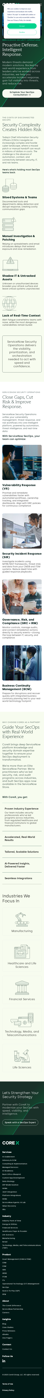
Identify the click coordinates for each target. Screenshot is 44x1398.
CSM (4, 1266)
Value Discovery (9, 1206)
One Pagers (7, 1338)
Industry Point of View (11, 1221)
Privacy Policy (8, 1390)
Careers (5, 1313)
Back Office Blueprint (11, 1174)
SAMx (4, 1199)
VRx (4, 1210)
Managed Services (10, 1167)
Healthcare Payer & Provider (14, 1231)
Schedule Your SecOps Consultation (22, 93)
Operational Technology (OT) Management (20, 1284)
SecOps (5, 1287)
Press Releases (8, 1331)
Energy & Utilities (9, 1224)
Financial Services (10, 1228)
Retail (4, 1242)
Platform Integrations (11, 1195)
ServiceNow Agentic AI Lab (14, 1202)
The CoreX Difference (11, 1306)
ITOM (4, 1277)
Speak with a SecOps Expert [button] (20, 1122)
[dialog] (22, 21)
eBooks (5, 1334)
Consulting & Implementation (14, 1164)
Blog (4, 1324)
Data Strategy (8, 1181)
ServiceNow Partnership (12, 1309)
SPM (4, 1294)
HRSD (4, 1273)
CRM (4, 1263)
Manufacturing (8, 1238)
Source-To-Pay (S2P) (11, 1291)
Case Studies (7, 1327)
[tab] (22, 817)
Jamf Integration (9, 1192)
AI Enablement (8, 1157)
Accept (22, 26)
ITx (3, 1280)
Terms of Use (7, 1384)
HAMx (4, 1188)
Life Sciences (8, 1235)
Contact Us (7, 1349)
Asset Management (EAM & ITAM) (16, 1259)
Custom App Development (13, 1178)
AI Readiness (7, 1171)
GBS (4, 1270)
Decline (22, 32)
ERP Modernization (10, 1185)
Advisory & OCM (9, 1160)
